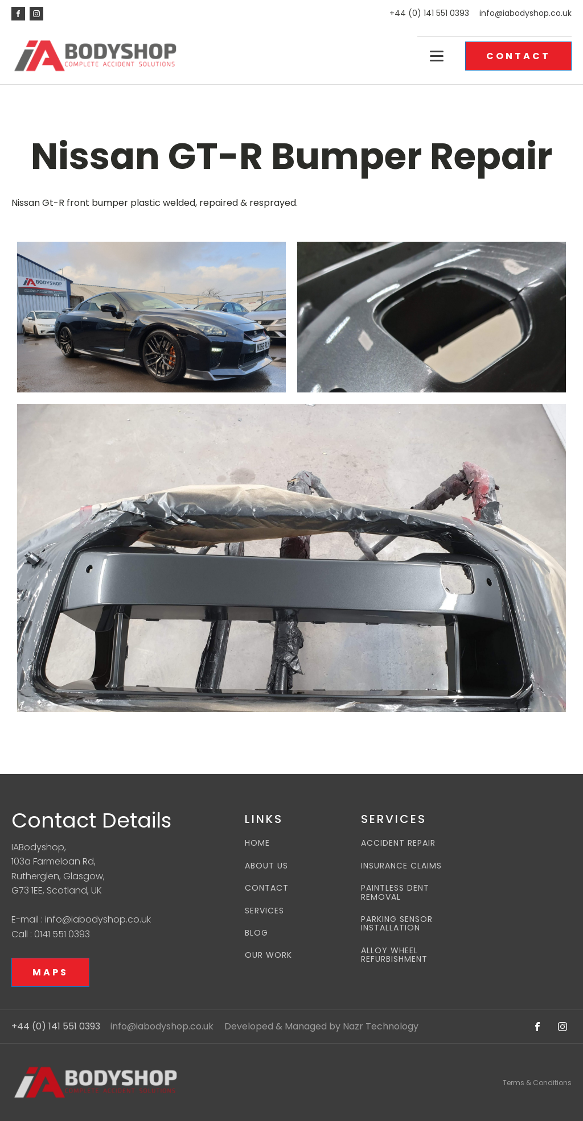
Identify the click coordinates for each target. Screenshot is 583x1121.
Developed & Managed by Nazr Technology (321, 1026)
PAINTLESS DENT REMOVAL (395, 892)
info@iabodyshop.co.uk (525, 13)
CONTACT (518, 56)
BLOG (256, 933)
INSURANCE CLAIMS (401, 866)
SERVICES (264, 911)
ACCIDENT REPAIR (398, 843)
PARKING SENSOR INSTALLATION (397, 924)
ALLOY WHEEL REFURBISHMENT (394, 955)
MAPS (50, 972)
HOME (257, 843)
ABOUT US (266, 866)
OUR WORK (268, 955)
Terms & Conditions (537, 1082)
